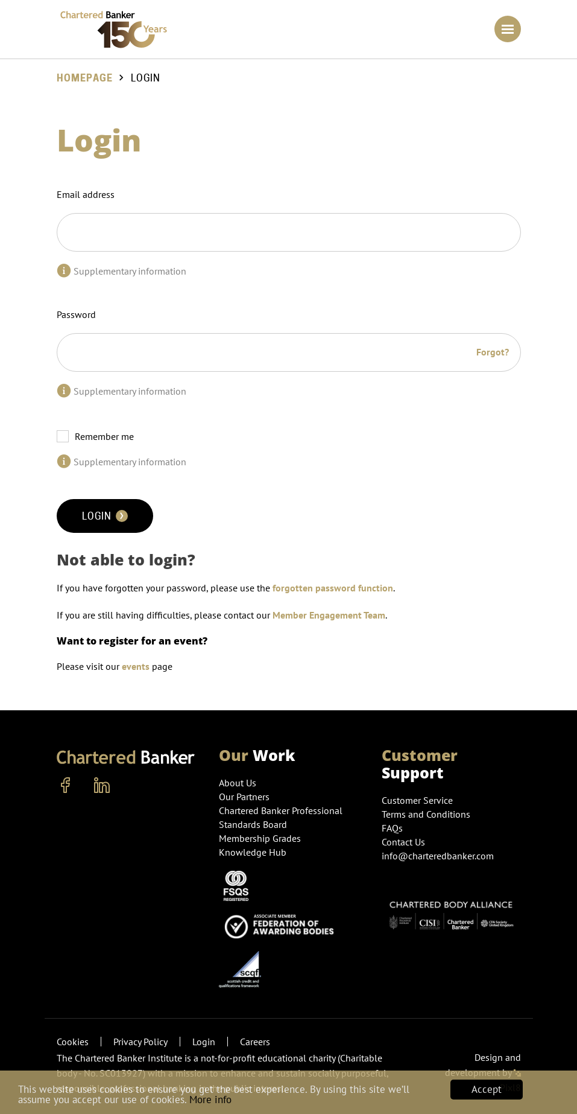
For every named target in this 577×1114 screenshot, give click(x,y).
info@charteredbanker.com (439, 856)
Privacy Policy (140, 1042)
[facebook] (66, 785)
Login (105, 516)
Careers (255, 1042)
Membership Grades (260, 838)
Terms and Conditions (426, 814)
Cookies (73, 1042)
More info (210, 1099)
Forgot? (492, 352)
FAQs (392, 828)
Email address (86, 194)
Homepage (85, 78)
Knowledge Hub (252, 852)
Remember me (104, 436)
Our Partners (244, 797)
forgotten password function (333, 588)
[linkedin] (102, 785)
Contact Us (403, 842)
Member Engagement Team (329, 615)
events (136, 666)
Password (76, 314)
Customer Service (417, 800)
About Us (237, 783)
